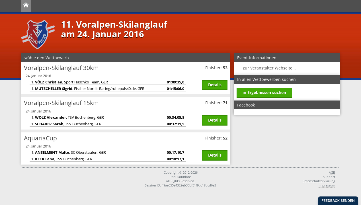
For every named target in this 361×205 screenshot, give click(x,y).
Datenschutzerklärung (318, 181)
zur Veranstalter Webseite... (269, 68)
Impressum (327, 185)
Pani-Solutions (180, 177)
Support (329, 177)
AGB (332, 172)
